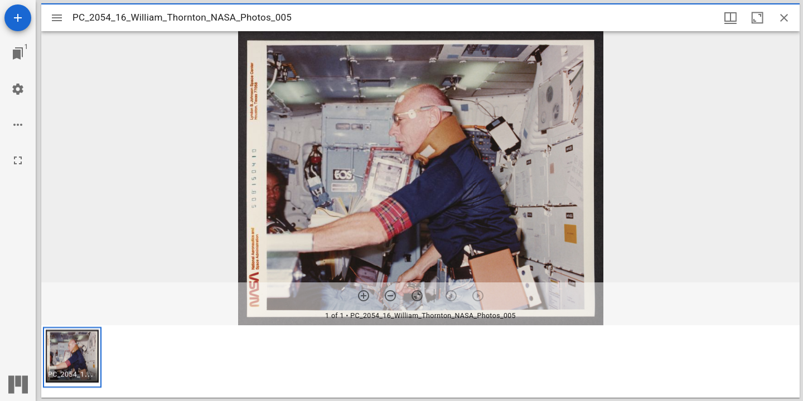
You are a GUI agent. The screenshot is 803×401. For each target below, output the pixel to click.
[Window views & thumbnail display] (730, 17)
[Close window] (784, 17)
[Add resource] (17, 17)
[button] (72, 357)
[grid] (420, 361)
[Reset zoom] (417, 295)
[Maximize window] (757, 17)
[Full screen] (17, 160)
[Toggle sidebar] (56, 17)
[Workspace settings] (17, 89)
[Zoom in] (363, 295)
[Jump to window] (17, 53)
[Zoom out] (390, 295)
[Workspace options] (17, 124)
